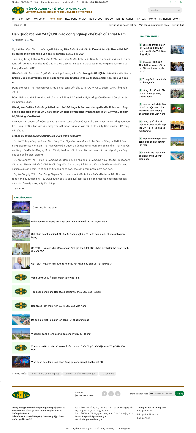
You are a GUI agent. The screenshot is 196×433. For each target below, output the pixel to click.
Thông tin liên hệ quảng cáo (151, 407)
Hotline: (95, 2)
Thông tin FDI (55, 19)
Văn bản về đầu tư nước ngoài (154, 25)
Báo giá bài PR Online (147, 414)
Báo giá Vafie (143, 418)
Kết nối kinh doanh (169, 19)
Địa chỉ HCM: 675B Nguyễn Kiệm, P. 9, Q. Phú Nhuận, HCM (104, 413)
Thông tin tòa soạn (50, 2)
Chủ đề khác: (20, 373)
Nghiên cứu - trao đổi (101, 19)
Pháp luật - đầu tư (146, 19)
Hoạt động (39, 19)
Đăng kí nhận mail (139, 393)
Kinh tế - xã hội (124, 19)
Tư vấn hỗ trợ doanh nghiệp (122, 25)
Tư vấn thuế (178, 25)
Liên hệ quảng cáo (70, 2)
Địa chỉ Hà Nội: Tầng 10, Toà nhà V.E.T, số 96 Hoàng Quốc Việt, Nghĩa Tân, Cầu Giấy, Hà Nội (104, 409)
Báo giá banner (144, 410)
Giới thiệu (24, 19)
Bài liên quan (23, 197)
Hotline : (84, 394)
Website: (89, 419)
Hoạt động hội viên (75, 19)
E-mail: (91, 416)
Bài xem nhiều (149, 36)
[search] (179, 10)
